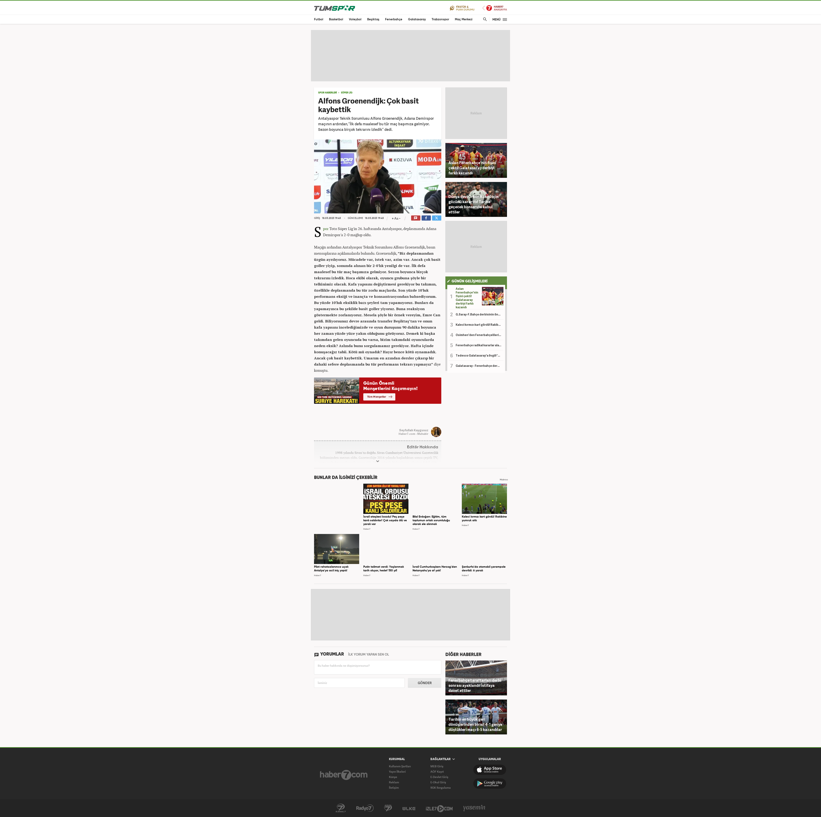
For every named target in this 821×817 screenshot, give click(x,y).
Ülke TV (408, 808)
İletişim (394, 787)
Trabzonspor (440, 19)
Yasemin (474, 808)
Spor (326, 228)
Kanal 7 (341, 808)
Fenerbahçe (393, 19)
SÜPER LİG (346, 93)
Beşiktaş (373, 19)
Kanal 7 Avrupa (388, 808)
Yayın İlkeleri (397, 771)
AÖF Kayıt (437, 771)
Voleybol (355, 19)
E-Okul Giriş (438, 782)
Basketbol (336, 19)
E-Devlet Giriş (439, 777)
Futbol (318, 19)
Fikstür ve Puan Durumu (462, 8)
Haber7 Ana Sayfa (494, 8)
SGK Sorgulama (440, 787)
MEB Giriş (436, 766)
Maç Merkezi (463, 19)
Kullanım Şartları (400, 766)
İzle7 (439, 808)
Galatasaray (417, 19)
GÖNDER (425, 683)
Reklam (394, 782)
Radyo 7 (365, 808)
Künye (393, 777)
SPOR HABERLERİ (327, 93)
